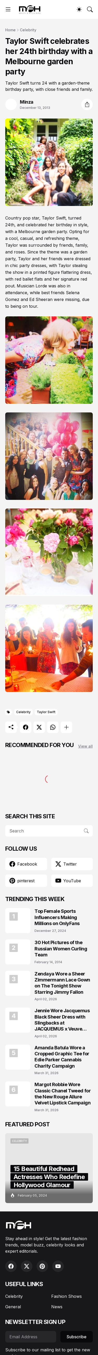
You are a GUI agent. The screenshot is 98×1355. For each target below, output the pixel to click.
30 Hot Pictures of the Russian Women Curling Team (60, 948)
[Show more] (66, 727)
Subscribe (77, 1336)
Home (10, 30)
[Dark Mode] (79, 9)
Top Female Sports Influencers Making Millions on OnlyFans (57, 917)
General (13, 1306)
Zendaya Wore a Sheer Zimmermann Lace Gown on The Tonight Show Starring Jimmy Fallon (62, 983)
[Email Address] (30, 1336)
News (56, 1306)
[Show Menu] (8, 9)
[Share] (87, 104)
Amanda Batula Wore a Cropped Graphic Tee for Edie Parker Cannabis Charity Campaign (61, 1057)
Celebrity (28, 30)
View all (85, 746)
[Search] (90, 9)
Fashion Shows (66, 1296)
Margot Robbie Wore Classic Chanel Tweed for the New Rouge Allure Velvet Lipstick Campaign (62, 1093)
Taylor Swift (46, 712)
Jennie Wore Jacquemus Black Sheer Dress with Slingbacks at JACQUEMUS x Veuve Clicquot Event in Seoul (62, 1020)
